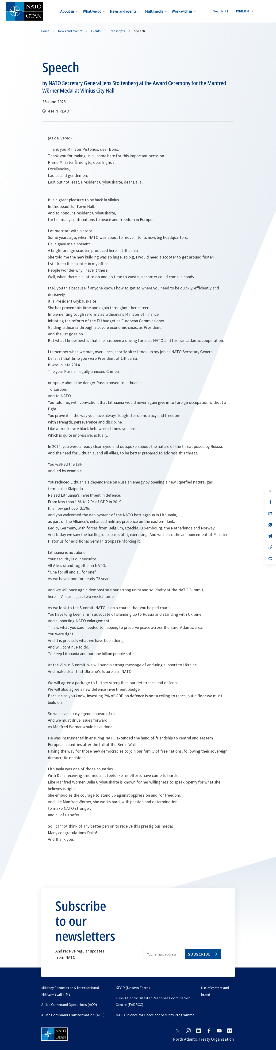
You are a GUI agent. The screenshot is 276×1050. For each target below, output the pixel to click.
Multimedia (154, 11)
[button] (244, 11)
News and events (123, 11)
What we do (92, 11)
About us (67, 11)
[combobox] (244, 11)
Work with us (182, 11)
